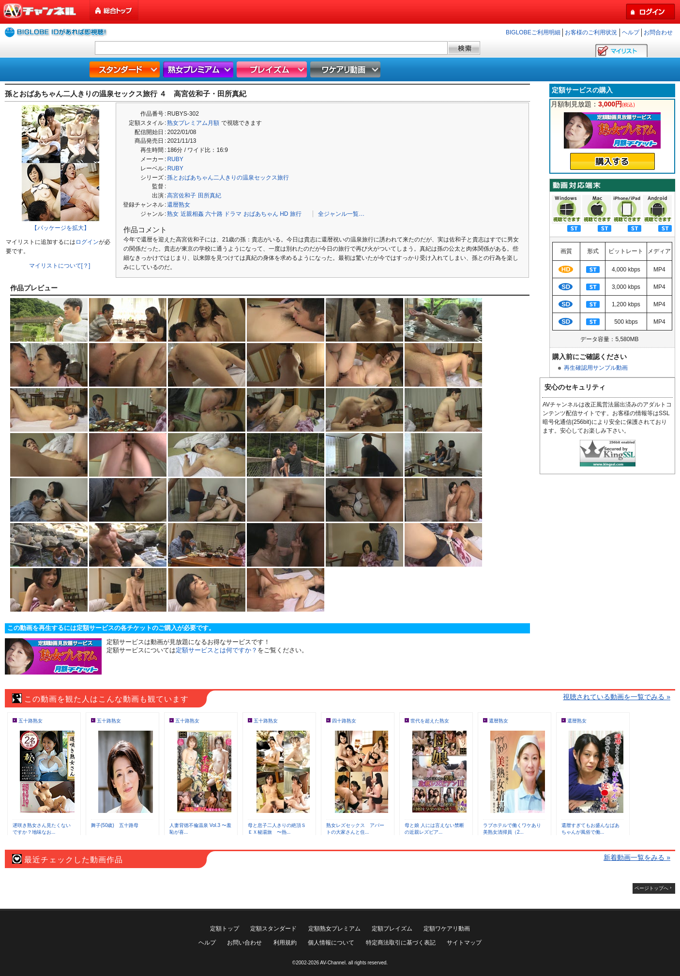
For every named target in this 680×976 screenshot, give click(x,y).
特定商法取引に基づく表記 (401, 942)
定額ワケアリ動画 (446, 928)
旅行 (296, 213)
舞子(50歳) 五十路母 (114, 825)
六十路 (214, 213)
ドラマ (233, 213)
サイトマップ (464, 942)
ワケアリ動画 (346, 69)
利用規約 (285, 942)
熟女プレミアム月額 (193, 123)
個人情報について (331, 942)
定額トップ (224, 928)
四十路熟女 (344, 720)
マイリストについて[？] (60, 265)
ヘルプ (630, 32)
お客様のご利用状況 (591, 32)
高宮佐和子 (181, 195)
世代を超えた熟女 (429, 720)
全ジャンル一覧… (341, 213)
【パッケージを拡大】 (60, 228)
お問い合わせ (244, 942)
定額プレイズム (392, 928)
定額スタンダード (273, 928)
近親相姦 (192, 213)
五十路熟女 (30, 720)
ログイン (87, 242)
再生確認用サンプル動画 (596, 367)
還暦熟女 (178, 204)
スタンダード (126, 69)
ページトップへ (651, 888)
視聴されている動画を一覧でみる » (616, 697)
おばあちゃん (260, 213)
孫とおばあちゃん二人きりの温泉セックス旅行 (228, 177)
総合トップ (115, 10)
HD (284, 213)
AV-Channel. (333, 962)
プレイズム (273, 69)
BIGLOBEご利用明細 (533, 32)
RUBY (175, 159)
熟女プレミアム (199, 69)
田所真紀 (209, 195)
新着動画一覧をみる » (637, 857)
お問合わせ (658, 32)
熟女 (173, 213)
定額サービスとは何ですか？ (216, 650)
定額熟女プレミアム (334, 928)
